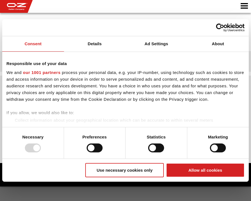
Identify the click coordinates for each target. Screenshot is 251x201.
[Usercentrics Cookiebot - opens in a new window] (220, 27)
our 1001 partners (41, 72)
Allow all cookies (205, 170)
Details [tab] (95, 43)
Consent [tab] (33, 43)
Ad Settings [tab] (156, 43)
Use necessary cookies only (125, 170)
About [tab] (218, 43)
